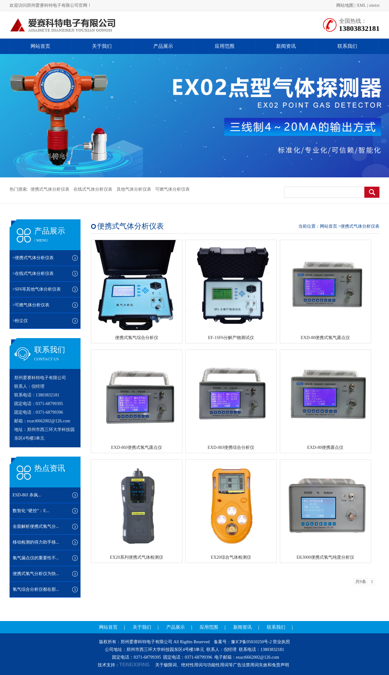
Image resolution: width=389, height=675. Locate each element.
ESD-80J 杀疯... (27, 495)
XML (361, 5)
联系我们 (347, 46)
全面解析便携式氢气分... (36, 526)
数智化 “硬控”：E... (31, 510)
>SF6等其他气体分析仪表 (37, 289)
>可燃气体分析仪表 (31, 305)
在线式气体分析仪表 (92, 189)
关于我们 (102, 46)
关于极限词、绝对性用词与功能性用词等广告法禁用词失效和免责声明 (222, 665)
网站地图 (345, 5)
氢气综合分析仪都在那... (36, 589)
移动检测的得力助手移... (36, 542)
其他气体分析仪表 (134, 189)
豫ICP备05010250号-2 (251, 642)
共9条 (360, 581)
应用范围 (224, 46)
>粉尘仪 (20, 320)
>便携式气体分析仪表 (33, 257)
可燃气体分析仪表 (172, 189)
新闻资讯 (286, 46)
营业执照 (281, 642)
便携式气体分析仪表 (50, 189)
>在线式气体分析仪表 (33, 273)
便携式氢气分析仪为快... (36, 573)
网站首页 (40, 46)
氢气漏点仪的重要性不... (36, 558)
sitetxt (374, 5)
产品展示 (163, 46)
